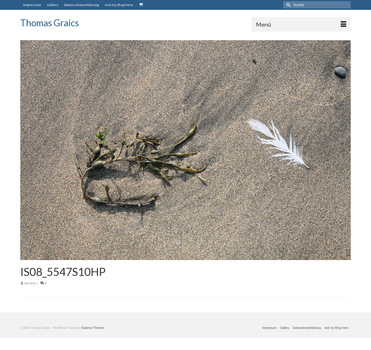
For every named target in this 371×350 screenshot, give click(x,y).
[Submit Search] (287, 4)
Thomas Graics (49, 22)
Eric (33, 283)
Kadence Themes (92, 327)
